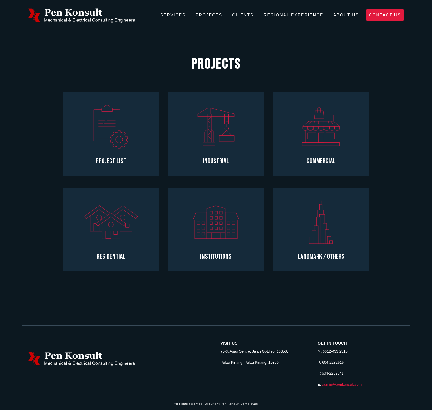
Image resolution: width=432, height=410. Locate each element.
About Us (346, 15)
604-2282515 (333, 362)
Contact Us (385, 15)
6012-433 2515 (335, 351)
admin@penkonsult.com (342, 384)
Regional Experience (293, 15)
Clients (243, 15)
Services (173, 15)
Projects (208, 15)
